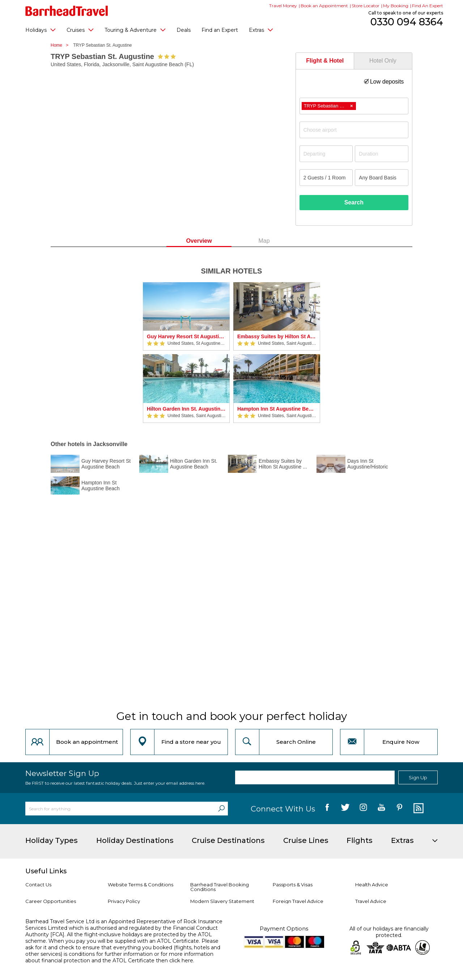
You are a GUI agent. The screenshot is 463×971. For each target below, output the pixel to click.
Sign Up (418, 777)
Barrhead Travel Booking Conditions (219, 887)
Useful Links (46, 871)
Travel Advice (370, 901)
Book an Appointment (324, 5)
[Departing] (326, 153)
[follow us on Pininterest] (399, 808)
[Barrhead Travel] (66, 10)
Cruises (80, 29)
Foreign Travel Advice (298, 901)
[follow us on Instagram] (363, 808)
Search (354, 202)
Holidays (40, 29)
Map (263, 241)
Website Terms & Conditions (140, 884)
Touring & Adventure (135, 29)
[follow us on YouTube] (381, 808)
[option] (186, 352)
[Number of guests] (326, 177)
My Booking (395, 5)
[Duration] (381, 153)
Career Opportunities (50, 901)
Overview (199, 241)
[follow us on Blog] (417, 808)
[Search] (221, 808)
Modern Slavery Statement (222, 901)
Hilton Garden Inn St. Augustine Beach (186, 409)
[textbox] (357, 130)
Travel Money (283, 5)
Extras (261, 29)
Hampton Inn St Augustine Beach (276, 409)
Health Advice (371, 884)
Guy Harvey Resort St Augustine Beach (186, 336)
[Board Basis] (381, 177)
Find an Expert (219, 30)
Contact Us (38, 884)
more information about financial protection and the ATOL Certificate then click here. (119, 957)
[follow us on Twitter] (345, 808)
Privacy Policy (124, 901)
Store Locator (365, 5)
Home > (61, 45)
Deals (184, 30)
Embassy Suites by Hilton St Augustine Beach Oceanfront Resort (276, 336)
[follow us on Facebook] (327, 808)
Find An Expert (427, 5)
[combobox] (354, 106)
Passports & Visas (293, 884)
